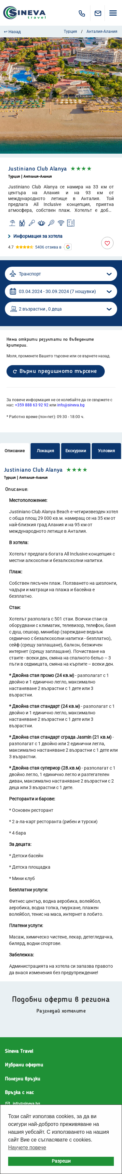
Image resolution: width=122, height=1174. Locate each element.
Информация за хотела (35, 236)
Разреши (61, 1161)
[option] (61, 95)
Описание (15, 450)
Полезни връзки (22, 1079)
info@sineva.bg (71, 405)
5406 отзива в (48, 247)
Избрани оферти (24, 1065)
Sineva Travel (19, 1051)
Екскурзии (75, 450)
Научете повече (27, 1147)
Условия (106, 450)
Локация (45, 450)
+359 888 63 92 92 (31, 405)
